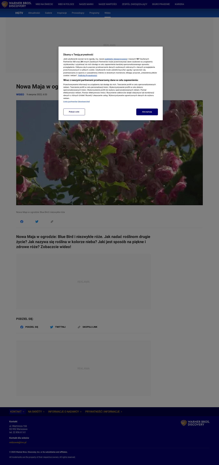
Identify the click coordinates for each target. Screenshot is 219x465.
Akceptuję (147, 112)
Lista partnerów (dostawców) (76, 102)
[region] (111, 83)
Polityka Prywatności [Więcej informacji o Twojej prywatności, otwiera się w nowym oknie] (87, 75)
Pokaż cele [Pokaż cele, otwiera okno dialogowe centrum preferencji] (74, 112)
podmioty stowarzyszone (116, 59)
